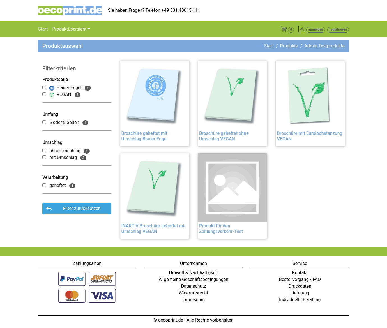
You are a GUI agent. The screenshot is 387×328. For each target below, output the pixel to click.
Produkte (289, 45)
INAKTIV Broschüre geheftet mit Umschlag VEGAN (153, 228)
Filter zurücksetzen (82, 208)
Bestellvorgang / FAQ (300, 279)
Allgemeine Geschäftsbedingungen (193, 279)
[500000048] (44, 122)
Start (43, 29)
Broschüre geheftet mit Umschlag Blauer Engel (144, 136)
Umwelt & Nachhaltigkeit (193, 272)
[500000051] (44, 185)
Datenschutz (193, 286)
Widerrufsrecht (193, 292)
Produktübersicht (69, 29)
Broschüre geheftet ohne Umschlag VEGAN (223, 136)
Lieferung (300, 292)
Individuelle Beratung (300, 299)
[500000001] (44, 94)
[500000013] (44, 157)
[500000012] (44, 150)
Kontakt (300, 272)
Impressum (193, 299)
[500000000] (44, 87)
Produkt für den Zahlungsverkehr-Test (221, 228)
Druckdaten (300, 286)
